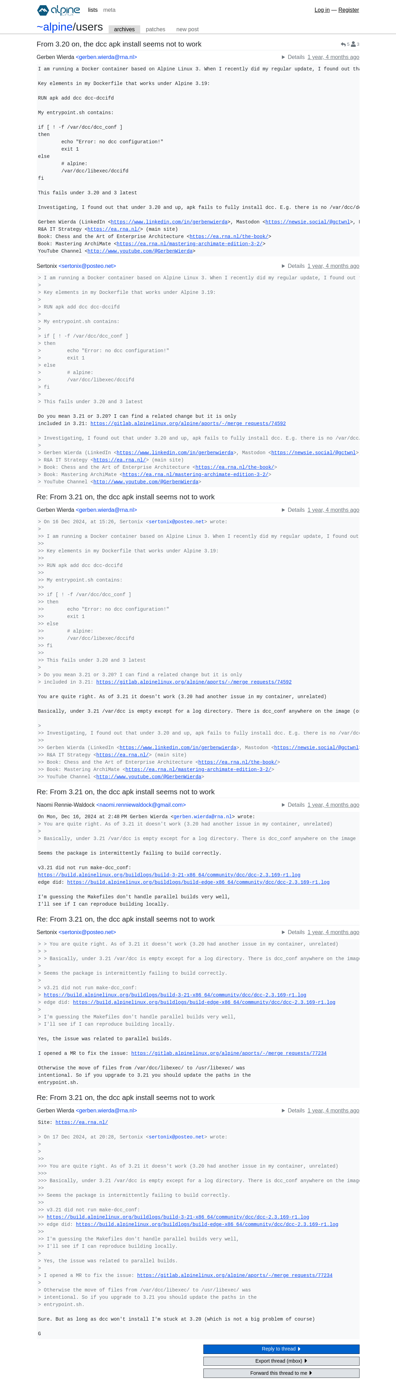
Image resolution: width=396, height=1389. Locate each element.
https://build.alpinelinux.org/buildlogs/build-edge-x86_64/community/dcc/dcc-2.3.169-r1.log (198, 882)
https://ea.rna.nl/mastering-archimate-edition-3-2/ (189, 244)
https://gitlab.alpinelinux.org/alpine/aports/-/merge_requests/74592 (188, 423)
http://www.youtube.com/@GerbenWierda (139, 251)
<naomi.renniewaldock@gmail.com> (141, 805)
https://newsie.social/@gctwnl (308, 222)
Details (296, 57)
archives (124, 29)
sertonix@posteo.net (176, 522)
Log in (322, 10)
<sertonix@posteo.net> (87, 266)
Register (348, 10)
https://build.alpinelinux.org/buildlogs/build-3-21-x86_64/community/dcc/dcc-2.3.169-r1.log (169, 875)
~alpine (55, 26)
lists (93, 10)
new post (187, 29)
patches (155, 29)
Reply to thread (281, 1349)
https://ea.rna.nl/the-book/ (228, 236)
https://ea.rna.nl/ (113, 229)
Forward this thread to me (281, 1373)
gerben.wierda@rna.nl (203, 817)
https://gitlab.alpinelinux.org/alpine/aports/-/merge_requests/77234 (229, 1053)
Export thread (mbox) (281, 1360)
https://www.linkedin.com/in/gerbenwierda (169, 222)
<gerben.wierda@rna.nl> (106, 57)
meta (109, 10)
